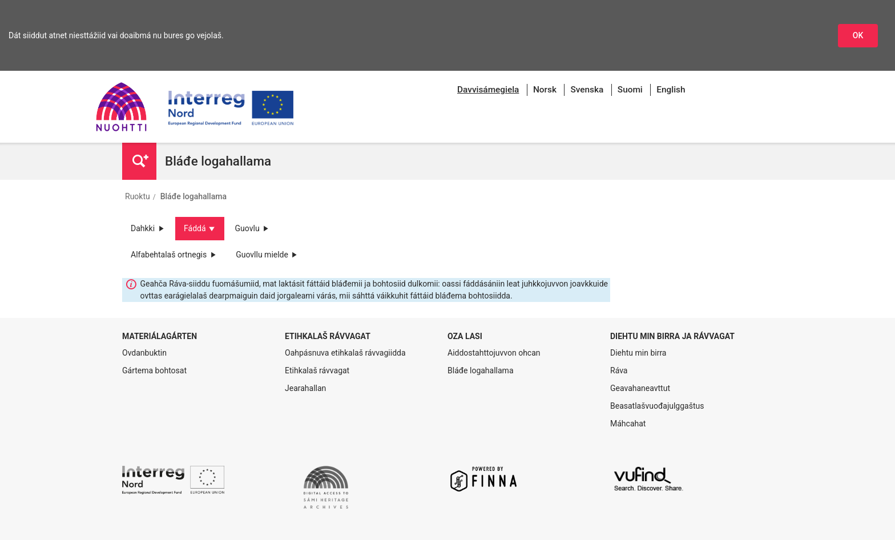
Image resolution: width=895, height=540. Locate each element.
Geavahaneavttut (640, 388)
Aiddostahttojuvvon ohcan (494, 352)
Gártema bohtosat (154, 370)
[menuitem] (488, 90)
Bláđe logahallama (193, 196)
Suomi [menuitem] (630, 89)
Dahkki (148, 228)
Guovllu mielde (267, 254)
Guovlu (252, 228)
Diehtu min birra (638, 352)
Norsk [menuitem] (545, 89)
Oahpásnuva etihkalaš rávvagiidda (345, 352)
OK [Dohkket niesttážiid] (858, 35)
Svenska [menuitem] (586, 89)
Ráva (618, 370)
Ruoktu (137, 196)
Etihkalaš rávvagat (317, 370)
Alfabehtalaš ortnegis (174, 254)
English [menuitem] (670, 89)
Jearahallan (305, 388)
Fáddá (200, 228)
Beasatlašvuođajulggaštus (657, 405)
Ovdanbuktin (144, 352)
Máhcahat (628, 423)
